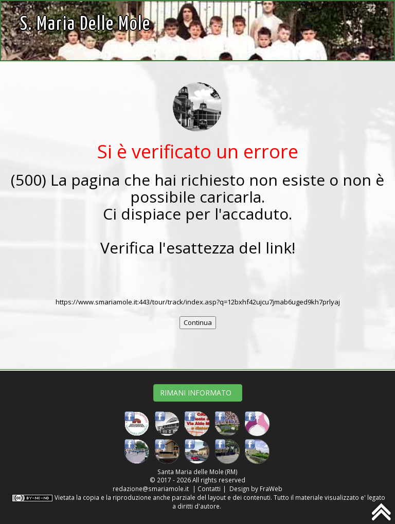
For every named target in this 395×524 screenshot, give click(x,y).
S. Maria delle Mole (85, 24)
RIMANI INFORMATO (198, 392)
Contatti (209, 488)
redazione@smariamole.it (151, 488)
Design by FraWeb (255, 488)
